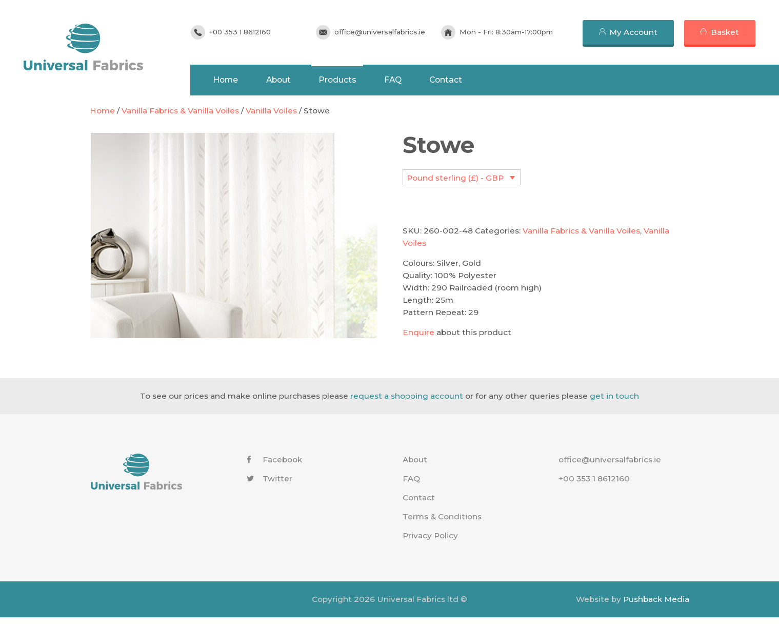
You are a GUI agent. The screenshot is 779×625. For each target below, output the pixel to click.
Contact (461, 81)
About (288, 81)
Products (349, 81)
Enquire (418, 340)
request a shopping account (406, 403)
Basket (725, 32)
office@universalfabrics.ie (384, 32)
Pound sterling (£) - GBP (455, 185)
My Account (633, 32)
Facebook (274, 467)
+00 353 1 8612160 (247, 32)
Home (233, 81)
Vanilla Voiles (271, 118)
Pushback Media (656, 607)
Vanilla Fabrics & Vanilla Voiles (180, 118)
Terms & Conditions (442, 524)
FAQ (406, 81)
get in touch (614, 403)
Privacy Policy (430, 543)
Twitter (269, 486)
